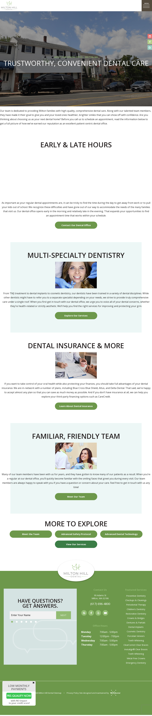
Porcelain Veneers (136, 637)
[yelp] (98, 614)
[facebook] (91, 614)
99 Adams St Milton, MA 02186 (100, 598)
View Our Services (76, 545)
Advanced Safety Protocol (76, 534)
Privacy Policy (73, 694)
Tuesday (86, 637)
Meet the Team (30, 534)
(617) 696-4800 (100, 605)
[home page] (9, 5)
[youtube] (105, 614)
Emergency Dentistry (136, 663)
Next (63, 616)
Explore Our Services (76, 316)
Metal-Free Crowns (136, 659)
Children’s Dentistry (136, 610)
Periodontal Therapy (136, 605)
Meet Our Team (76, 497)
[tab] (12, 623)
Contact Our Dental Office (76, 225)
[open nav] (147, 5)
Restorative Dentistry (136, 614)
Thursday (86, 645)
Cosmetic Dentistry (136, 632)
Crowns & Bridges (136, 619)
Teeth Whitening (136, 641)
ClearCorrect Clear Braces (136, 646)
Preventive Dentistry (136, 596)
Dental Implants (136, 628)
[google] (84, 614)
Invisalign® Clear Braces (136, 650)
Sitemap (57, 694)
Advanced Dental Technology (121, 534)
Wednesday (88, 641)
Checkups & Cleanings (136, 601)
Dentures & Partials (135, 623)
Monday (86, 633)
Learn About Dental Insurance (76, 406)
